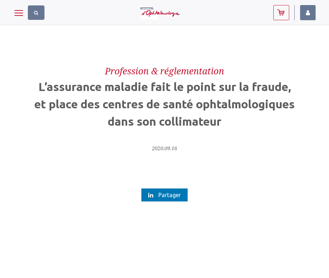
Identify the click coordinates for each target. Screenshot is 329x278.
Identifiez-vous (308, 13)
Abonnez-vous (281, 13)
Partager (164, 195)
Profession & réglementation (164, 71)
